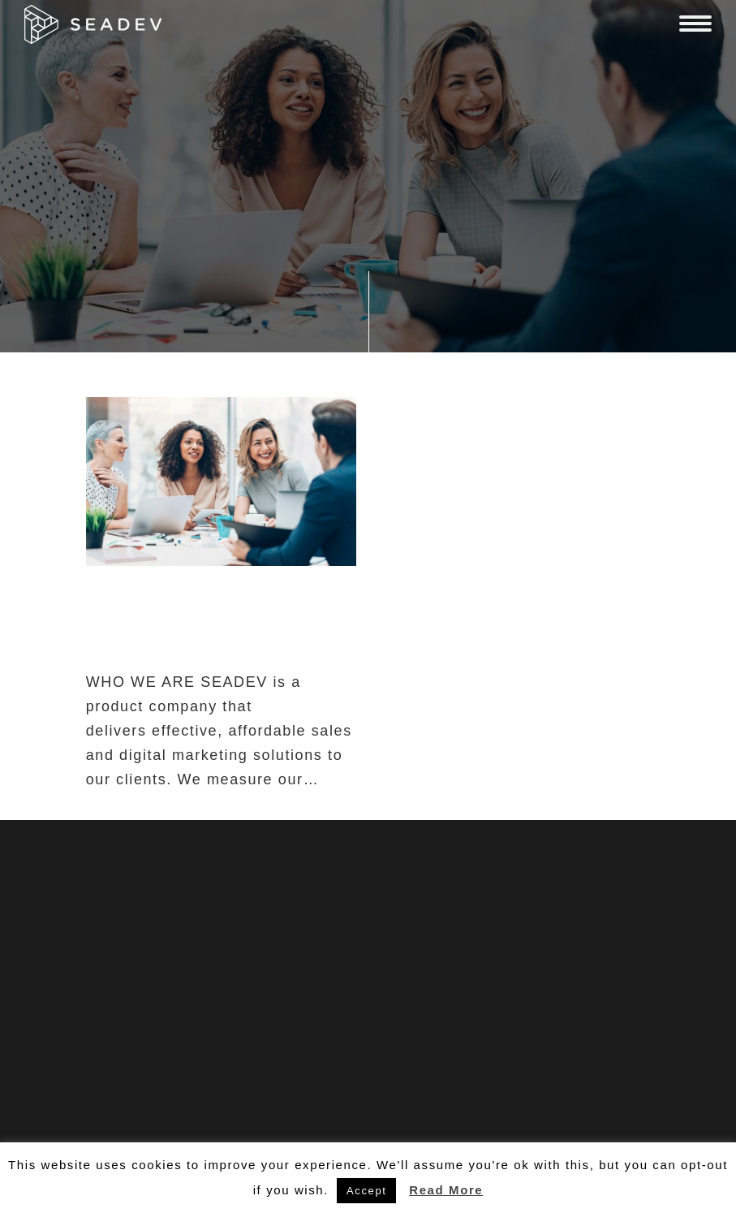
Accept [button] (366, 1191)
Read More (446, 1190)
